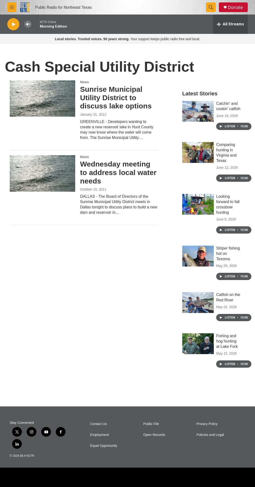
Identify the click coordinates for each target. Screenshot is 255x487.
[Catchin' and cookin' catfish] (198, 111)
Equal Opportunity (103, 446)
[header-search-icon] (211, 7)
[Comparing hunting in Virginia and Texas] (198, 152)
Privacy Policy (207, 424)
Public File (151, 424)
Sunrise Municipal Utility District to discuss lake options (116, 97)
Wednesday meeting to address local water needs (118, 172)
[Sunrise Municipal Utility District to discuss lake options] (42, 98)
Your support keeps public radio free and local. (127, 39)
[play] (13, 24)
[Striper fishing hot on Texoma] (198, 256)
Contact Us (98, 424)
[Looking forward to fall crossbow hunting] (198, 204)
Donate (235, 7)
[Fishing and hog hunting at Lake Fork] (198, 343)
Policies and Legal (210, 435)
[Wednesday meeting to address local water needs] (42, 173)
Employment (99, 435)
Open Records (154, 435)
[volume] (28, 24)
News (84, 82)
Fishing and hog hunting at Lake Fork (227, 341)
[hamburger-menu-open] (11, 7)
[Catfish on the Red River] (198, 302)
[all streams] (230, 24)
